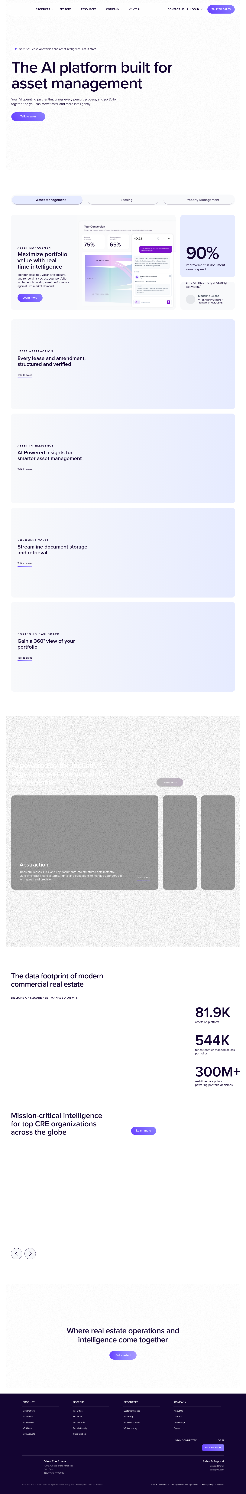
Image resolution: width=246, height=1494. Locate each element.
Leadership (179, 1422)
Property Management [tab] (198, 200)
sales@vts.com (217, 1470)
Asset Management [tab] (47, 200)
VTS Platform (29, 1411)
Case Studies (79, 1434)
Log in (194, 9)
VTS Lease (28, 1417)
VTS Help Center (132, 1422)
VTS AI (134, 9)
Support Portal (217, 1466)
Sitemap (220, 1485)
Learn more (31, 297)
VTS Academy (131, 1428)
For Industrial (79, 1422)
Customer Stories (132, 1411)
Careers (178, 1417)
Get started (123, 1356)
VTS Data (27, 1428)
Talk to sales (221, 9)
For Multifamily (80, 1428)
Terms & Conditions (159, 1485)
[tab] (81, 843)
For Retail (77, 1417)
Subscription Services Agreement (184, 1485)
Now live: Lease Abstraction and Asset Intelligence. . (58, 49)
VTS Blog (128, 1417)
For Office (78, 1411)
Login (220, 1440)
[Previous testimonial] (16, 1254)
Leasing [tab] (123, 200)
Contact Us (176, 9)
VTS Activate (29, 1434)
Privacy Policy (207, 1485)
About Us (178, 1411)
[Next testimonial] (30, 1254)
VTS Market (28, 1422)
